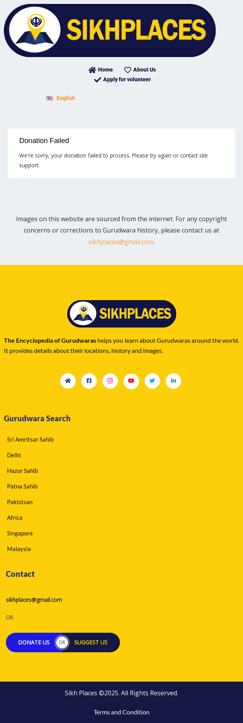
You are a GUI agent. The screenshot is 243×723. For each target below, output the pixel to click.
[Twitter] (152, 381)
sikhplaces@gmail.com (121, 242)
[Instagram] (110, 381)
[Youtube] (131, 381)
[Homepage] (68, 381)
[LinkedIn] (173, 381)
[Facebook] (89, 381)
